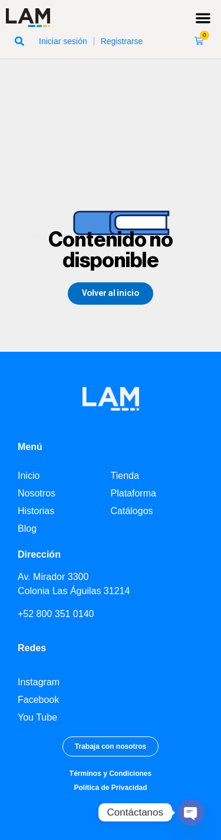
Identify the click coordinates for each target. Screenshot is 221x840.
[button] (204, 18)
